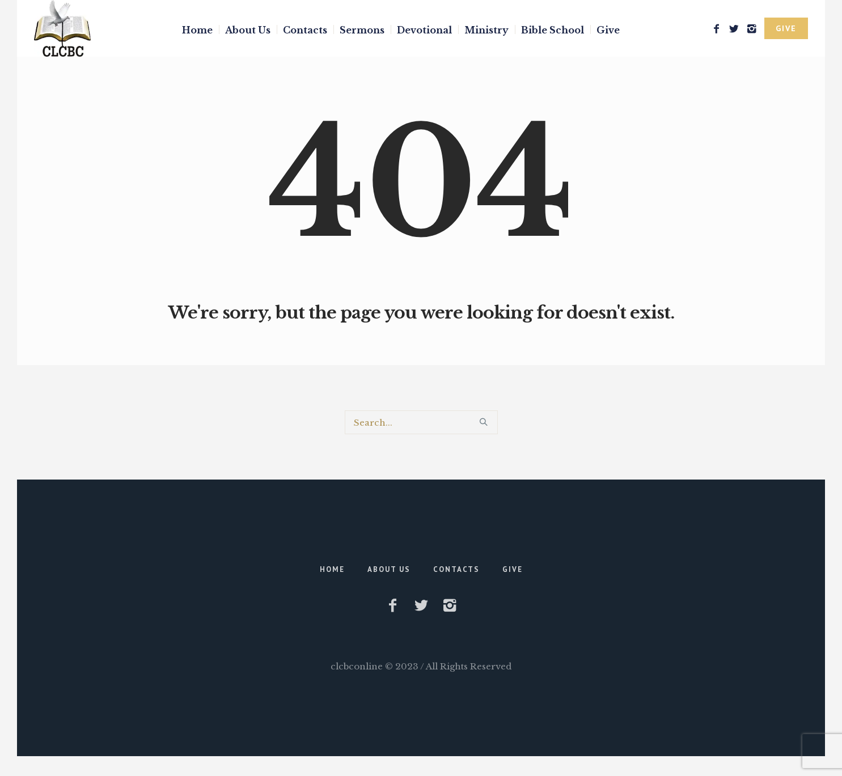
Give (512, 569)
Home (332, 569)
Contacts (456, 569)
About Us (389, 569)
